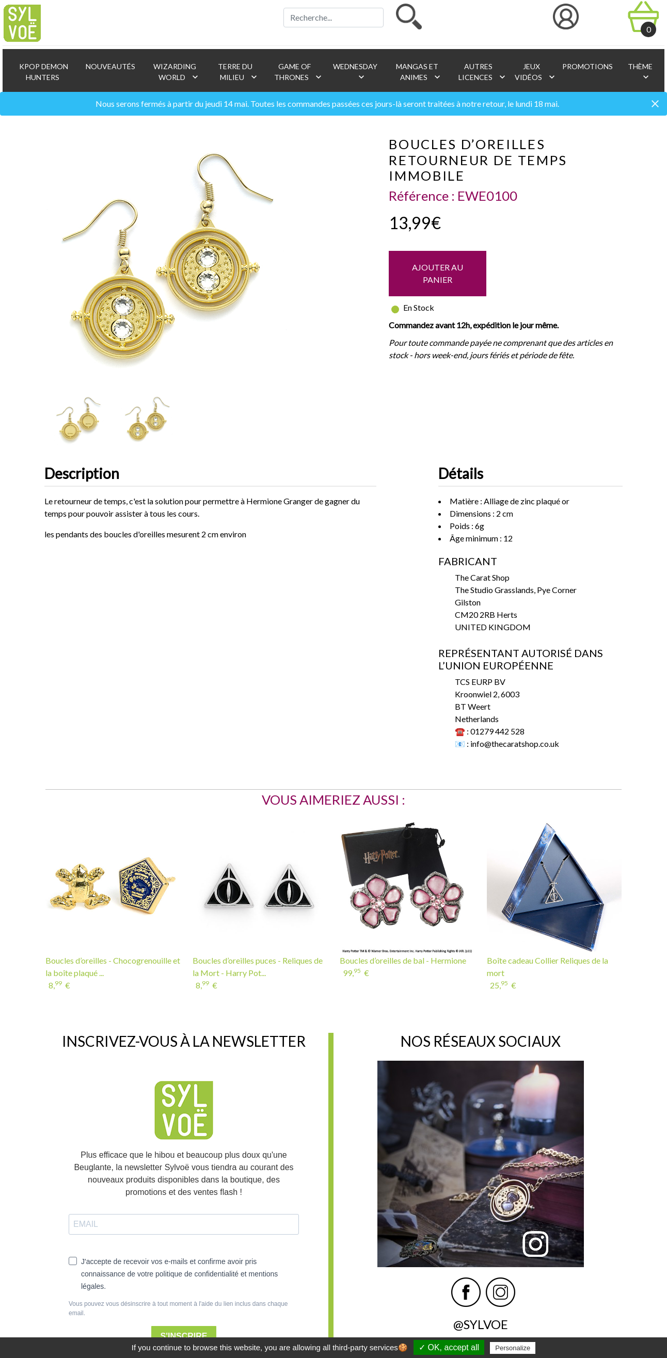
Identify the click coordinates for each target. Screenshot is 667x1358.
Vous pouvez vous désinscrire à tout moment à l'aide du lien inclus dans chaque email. (178, 1308)
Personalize (512, 1348)
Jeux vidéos (533, 72)
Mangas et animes (418, 72)
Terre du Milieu (237, 72)
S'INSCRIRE (184, 1336)
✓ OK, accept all (449, 1347)
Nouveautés (109, 66)
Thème (639, 72)
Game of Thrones (298, 72)
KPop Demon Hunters (43, 72)
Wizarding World (176, 72)
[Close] (655, 104)
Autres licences (481, 72)
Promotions (587, 66)
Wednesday (354, 72)
